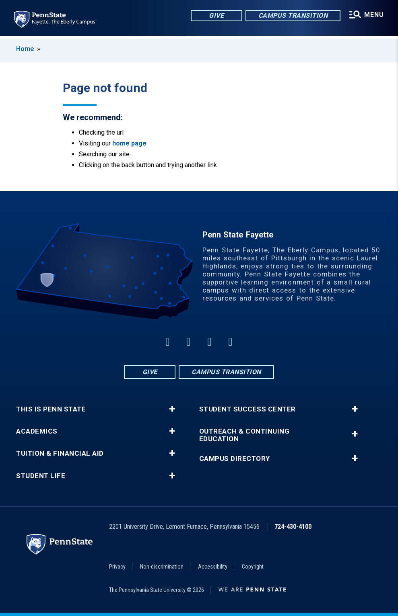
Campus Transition (292, 16)
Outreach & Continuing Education (244, 435)
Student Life (40, 476)
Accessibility (212, 566)
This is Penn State (51, 409)
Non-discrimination (162, 566)
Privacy (117, 566)
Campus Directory (234, 459)
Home (25, 49)
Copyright (253, 566)
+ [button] (172, 409)
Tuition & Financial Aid (60, 453)
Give (215, 16)
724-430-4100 (292, 526)
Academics (37, 431)
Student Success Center (247, 409)
